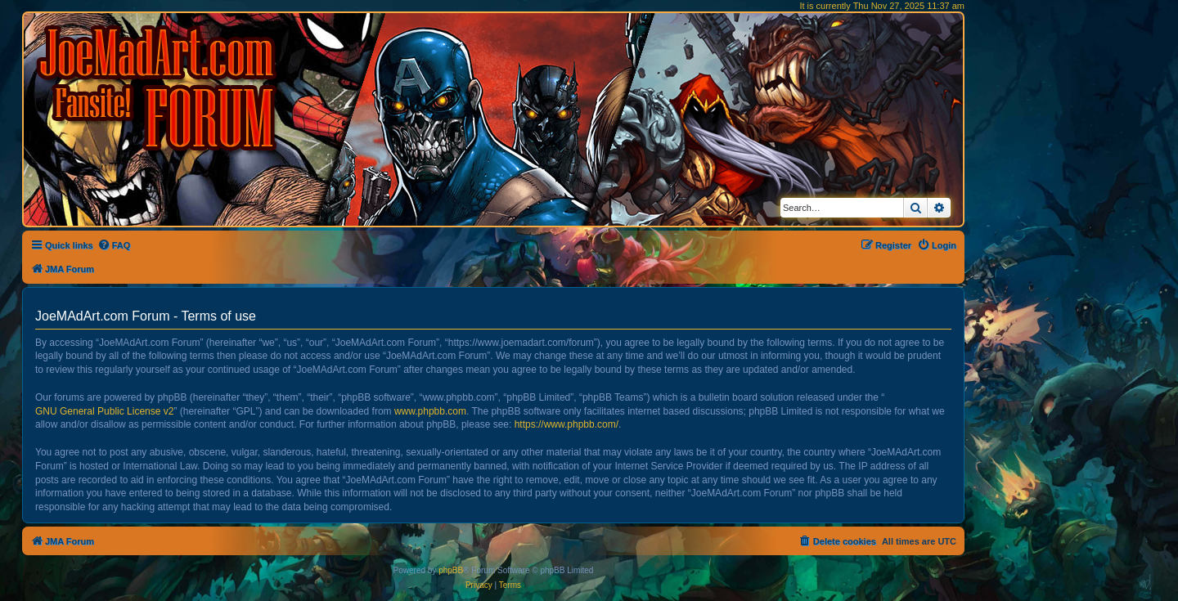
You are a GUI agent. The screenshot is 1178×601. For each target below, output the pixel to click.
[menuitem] (114, 245)
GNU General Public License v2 (104, 411)
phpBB (450, 570)
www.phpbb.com (430, 411)
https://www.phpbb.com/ (566, 424)
